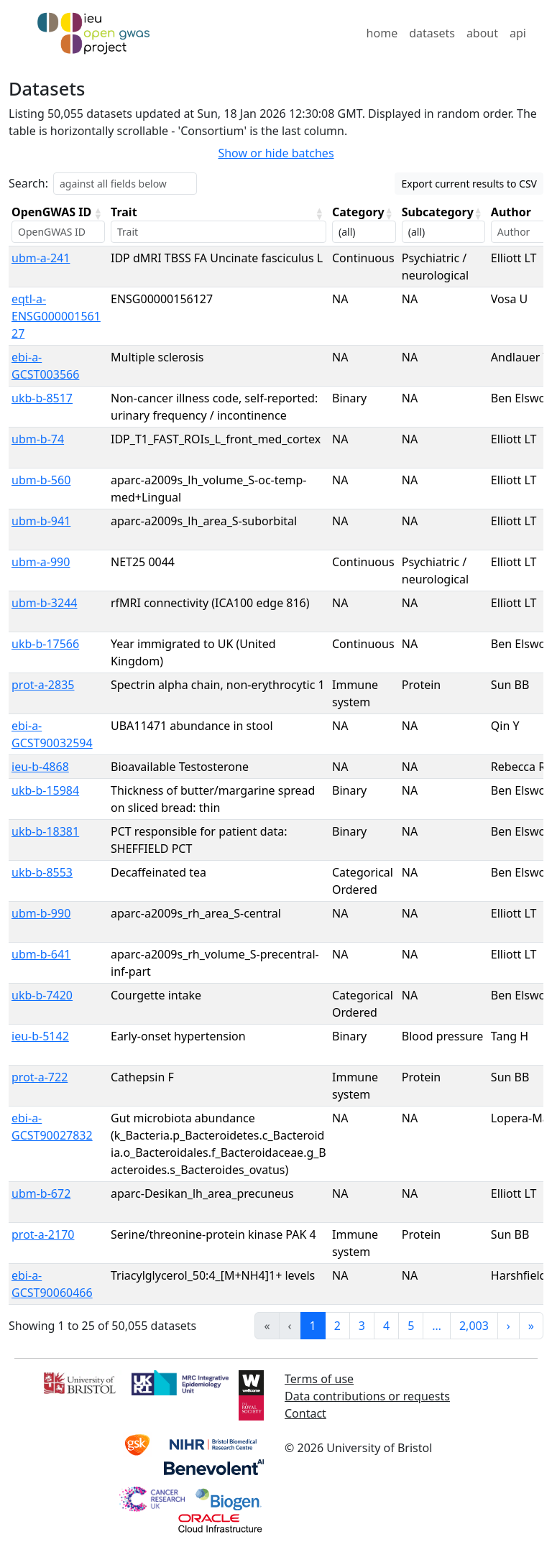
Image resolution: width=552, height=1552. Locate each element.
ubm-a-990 (41, 562)
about (482, 33)
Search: (28, 183)
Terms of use (319, 1379)
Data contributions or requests (367, 1396)
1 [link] (313, 1326)
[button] (97, 213)
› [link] (508, 1326)
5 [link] (411, 1326)
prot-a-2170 (43, 1234)
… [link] (436, 1326)
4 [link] (386, 1326)
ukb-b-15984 (45, 790)
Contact (305, 1413)
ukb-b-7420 (42, 995)
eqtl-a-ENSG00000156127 (56, 316)
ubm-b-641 (41, 954)
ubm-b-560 (41, 480)
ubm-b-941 (41, 521)
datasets (432, 33)
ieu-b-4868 (40, 767)
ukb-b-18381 (45, 831)
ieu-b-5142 (40, 1036)
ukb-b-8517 (42, 398)
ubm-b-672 (41, 1193)
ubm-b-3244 (44, 603)
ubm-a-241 (41, 258)
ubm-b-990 (41, 913)
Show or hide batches (276, 153)
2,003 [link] (474, 1326)
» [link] (531, 1326)
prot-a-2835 (43, 685)
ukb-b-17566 (45, 644)
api (518, 33)
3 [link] (362, 1326)
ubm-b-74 (38, 439)
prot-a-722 (40, 1077)
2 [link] (337, 1326)
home (382, 33)
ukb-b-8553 (42, 872)
